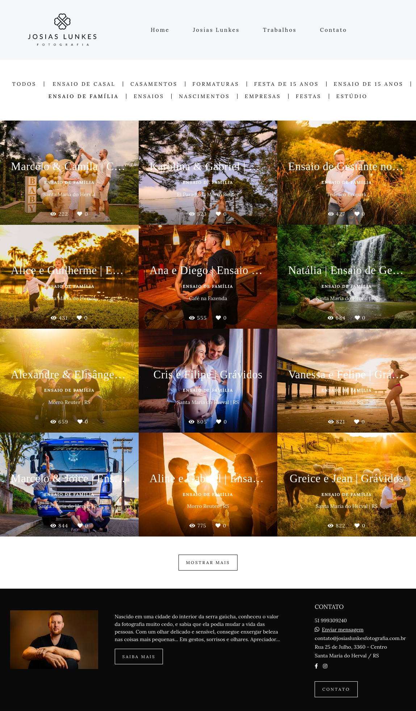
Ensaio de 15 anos (368, 84)
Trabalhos (280, 29)
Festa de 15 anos (286, 84)
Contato (333, 29)
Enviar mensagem (343, 629)
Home (160, 29)
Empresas (263, 96)
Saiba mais (139, 656)
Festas (309, 96)
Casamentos (153, 84)
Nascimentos (204, 96)
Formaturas (216, 84)
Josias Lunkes (216, 29)
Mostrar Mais (208, 562)
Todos (24, 84)
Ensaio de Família (84, 96)
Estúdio (352, 96)
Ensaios (149, 96)
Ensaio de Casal (83, 84)
